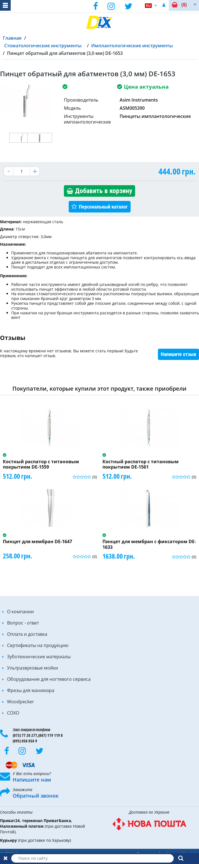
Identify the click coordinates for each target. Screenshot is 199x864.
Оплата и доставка (27, 634)
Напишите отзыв (178, 354)
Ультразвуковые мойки (32, 668)
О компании (20, 611)
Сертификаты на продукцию (37, 645)
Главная (12, 38)
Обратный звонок (36, 795)
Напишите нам (32, 779)
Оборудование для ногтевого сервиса (49, 679)
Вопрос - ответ (23, 623)
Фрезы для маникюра (30, 690)
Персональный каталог (103, 207)
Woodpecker (20, 702)
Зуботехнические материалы (39, 656)
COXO (13, 713)
